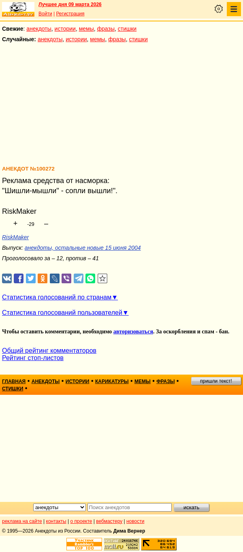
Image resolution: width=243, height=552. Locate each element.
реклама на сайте (22, 521)
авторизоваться (133, 332)
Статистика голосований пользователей (62, 312)
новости (135, 521)
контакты (56, 521)
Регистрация (70, 14)
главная (14, 381)
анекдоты (38, 28)
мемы (86, 28)
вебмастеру (109, 521)
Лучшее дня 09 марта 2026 (70, 4)
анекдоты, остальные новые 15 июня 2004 (83, 247)
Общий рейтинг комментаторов (49, 350)
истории (65, 28)
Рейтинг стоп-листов (33, 357)
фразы (106, 28)
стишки (127, 28)
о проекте (81, 521)
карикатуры (112, 381)
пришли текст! (216, 381)
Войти (45, 14)
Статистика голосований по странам (56, 297)
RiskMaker (15, 237)
